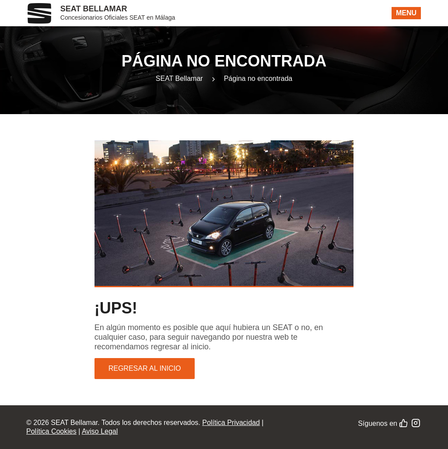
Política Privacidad (231, 422)
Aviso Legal (100, 431)
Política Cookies (51, 431)
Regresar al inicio (144, 368)
